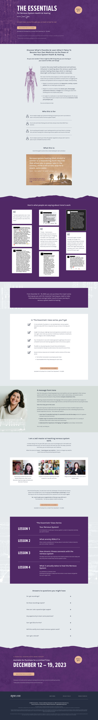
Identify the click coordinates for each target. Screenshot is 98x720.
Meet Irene (52, 696)
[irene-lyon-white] (15, 695)
